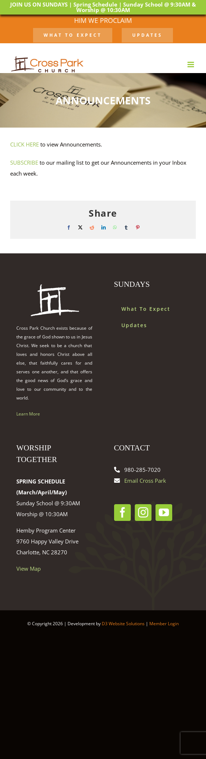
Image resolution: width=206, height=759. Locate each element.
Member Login (164, 624)
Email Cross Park (145, 480)
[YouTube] (163, 512)
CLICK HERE (24, 144)
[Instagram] (143, 512)
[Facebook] (122, 512)
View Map (28, 568)
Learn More (28, 414)
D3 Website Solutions (123, 624)
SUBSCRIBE (24, 162)
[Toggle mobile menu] (191, 64)
